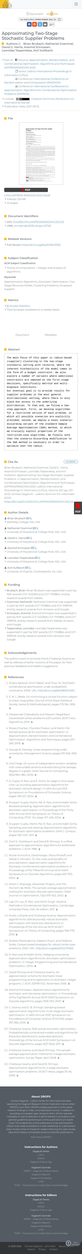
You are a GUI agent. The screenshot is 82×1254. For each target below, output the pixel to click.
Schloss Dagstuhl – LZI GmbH (40, 1246)
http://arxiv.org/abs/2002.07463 (54, 948)
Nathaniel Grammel (59, 43)
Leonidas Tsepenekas (17, 50)
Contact (53, 1249)
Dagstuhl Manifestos (41, 1178)
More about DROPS (41, 1137)
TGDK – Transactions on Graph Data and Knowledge (41, 1185)
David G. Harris (12, 47)
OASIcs (41, 1158)
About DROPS (66, 1246)
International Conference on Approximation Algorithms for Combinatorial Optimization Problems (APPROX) (40, 90)
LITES (41, 1181)
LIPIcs (41, 1155)
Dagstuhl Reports (41, 1174)
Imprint (31, 1249)
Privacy (42, 1249)
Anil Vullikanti (43, 50)
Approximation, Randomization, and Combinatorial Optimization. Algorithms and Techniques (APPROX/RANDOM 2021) (39, 63)
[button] (51, 24)
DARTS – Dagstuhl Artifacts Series (41, 1171)
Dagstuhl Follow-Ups (41, 1162)
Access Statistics (18, 305)
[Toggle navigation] (76, 4)
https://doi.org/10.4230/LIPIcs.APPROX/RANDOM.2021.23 (38, 501)
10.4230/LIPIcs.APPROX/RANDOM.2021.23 (38, 221)
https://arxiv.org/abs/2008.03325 (41, 244)
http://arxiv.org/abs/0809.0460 (56, 690)
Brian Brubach (33, 43)
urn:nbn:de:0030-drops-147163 (32, 225)
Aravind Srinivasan (37, 47)
